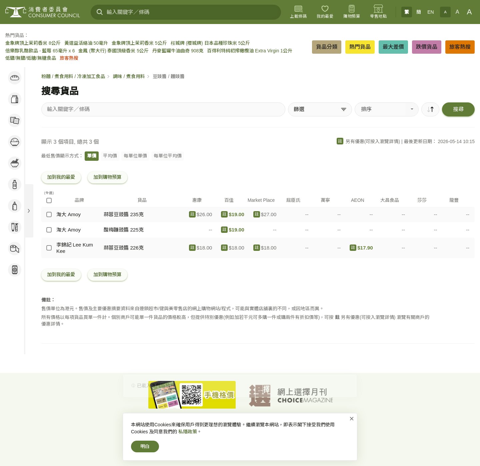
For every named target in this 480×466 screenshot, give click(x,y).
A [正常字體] (457, 12)
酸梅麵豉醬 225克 (124, 229)
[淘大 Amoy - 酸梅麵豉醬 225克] (49, 229)
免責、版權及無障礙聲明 (285, 424)
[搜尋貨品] (163, 109)
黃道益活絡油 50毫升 (86, 43)
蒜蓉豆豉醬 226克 (124, 248)
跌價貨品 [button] (426, 47)
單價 (91, 155)
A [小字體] (445, 12)
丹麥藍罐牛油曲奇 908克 (177, 50)
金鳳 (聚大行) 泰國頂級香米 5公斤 (113, 50)
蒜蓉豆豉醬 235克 (124, 214)
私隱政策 (245, 424)
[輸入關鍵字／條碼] (186, 12)
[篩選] (320, 109)
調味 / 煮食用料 (129, 76)
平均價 (110, 155)
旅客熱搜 (69, 58)
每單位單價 (135, 155)
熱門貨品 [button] (360, 47)
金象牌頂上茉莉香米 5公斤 (139, 43)
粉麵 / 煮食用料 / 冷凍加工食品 (73, 76)
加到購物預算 (107, 177)
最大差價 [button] (393, 47)
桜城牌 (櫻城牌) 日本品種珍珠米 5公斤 (210, 43)
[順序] (430, 109)
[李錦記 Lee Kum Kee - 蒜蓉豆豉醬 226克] (49, 248)
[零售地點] (378, 12)
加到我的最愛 (61, 177)
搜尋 (458, 109)
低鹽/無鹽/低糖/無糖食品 (30, 58)
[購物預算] (352, 12)
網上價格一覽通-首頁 (209, 424)
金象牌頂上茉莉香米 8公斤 (33, 43)
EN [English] (430, 12)
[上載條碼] (298, 12)
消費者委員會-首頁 (164, 424)
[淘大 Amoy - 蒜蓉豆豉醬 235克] (49, 214)
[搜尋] (99, 12)
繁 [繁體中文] (406, 12)
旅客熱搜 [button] (460, 47)
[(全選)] (49, 200)
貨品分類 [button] (326, 47)
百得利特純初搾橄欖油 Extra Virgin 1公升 (249, 50)
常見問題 (325, 424)
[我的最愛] (325, 12)
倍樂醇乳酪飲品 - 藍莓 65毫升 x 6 (40, 50)
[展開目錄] (28, 211)
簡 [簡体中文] (418, 12)
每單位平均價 (168, 155)
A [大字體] (469, 12)
